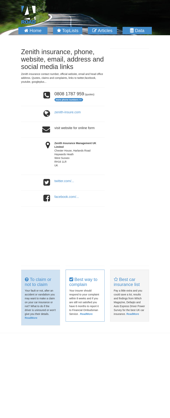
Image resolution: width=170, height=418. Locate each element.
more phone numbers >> (69, 99)
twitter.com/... (64, 181)
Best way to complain (83, 282)
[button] (33, 30)
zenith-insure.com (68, 112)
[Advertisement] (63, 236)
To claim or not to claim (38, 282)
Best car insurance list (127, 282)
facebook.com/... (67, 197)
